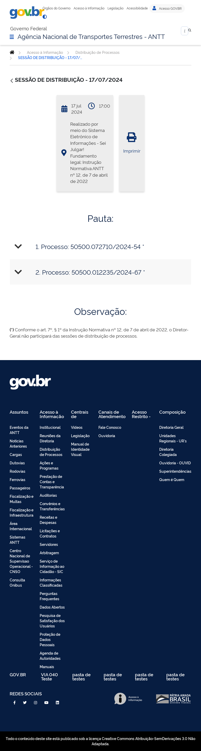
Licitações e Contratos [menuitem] (50, 533)
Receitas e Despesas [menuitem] (48, 520)
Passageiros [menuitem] (20, 487)
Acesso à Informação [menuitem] (52, 414)
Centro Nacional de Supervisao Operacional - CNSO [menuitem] (21, 561)
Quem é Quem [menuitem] (171, 479)
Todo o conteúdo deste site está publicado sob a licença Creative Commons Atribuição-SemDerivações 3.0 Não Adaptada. (100, 741)
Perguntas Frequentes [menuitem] (49, 596)
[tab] (100, 246)
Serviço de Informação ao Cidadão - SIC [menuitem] (52, 566)
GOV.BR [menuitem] (18, 674)
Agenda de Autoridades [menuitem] (50, 655)
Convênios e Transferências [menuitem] (52, 506)
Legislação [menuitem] (80, 435)
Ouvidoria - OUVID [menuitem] (175, 462)
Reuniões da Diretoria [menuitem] (50, 438)
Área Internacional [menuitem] (21, 526)
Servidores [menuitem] (49, 544)
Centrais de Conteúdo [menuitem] (81, 414)
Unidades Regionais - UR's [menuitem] (173, 438)
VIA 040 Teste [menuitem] (49, 676)
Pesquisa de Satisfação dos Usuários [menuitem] (52, 620)
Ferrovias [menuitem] (17, 479)
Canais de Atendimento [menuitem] (112, 414)
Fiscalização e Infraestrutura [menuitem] (21, 512)
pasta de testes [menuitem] (81, 676)
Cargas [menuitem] (16, 454)
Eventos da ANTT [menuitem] (19, 430)
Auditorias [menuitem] (48, 495)
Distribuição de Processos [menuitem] (51, 452)
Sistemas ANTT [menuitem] (17, 539)
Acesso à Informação (89, 8)
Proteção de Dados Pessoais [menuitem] (50, 639)
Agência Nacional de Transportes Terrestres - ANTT (91, 36)
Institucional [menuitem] (50, 427)
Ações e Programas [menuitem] (49, 465)
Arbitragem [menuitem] (49, 552)
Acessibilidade (137, 8)
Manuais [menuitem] (47, 666)
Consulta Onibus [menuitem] (17, 582)
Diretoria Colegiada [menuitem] (168, 452)
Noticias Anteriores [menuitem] (18, 443)
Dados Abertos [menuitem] (52, 606)
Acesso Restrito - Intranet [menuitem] (141, 414)
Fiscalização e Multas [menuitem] (21, 499)
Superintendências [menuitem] (175, 471)
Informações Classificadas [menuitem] (51, 582)
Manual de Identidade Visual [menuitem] (80, 449)
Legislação (115, 8)
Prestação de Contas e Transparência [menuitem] (52, 481)
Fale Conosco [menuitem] (109, 427)
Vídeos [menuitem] (76, 427)
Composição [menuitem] (172, 412)
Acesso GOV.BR (167, 8)
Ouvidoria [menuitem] (106, 435)
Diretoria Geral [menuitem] (171, 427)
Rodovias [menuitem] (17, 471)
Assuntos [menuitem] (19, 412)
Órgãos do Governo (56, 8)
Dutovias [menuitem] (17, 462)
